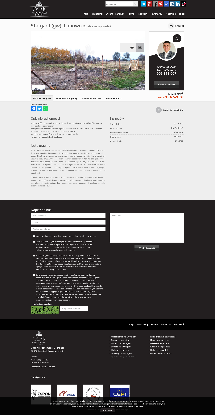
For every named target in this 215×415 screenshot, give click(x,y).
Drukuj (132, 47)
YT (149, 4)
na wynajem (123, 336)
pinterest (160, 4)
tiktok (183, 4)
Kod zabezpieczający (42, 304)
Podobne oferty (114, 98)
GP (166, 4)
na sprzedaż (163, 336)
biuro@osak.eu (41, 360)
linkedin (177, 4)
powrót (179, 25)
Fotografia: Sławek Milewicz (43, 367)
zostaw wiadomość (166, 84)
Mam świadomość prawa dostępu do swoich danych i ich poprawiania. (64, 236)
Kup (86, 13)
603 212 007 (166, 73)
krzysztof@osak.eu (166, 70)
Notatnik (171, 13)
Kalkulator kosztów (91, 98)
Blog (182, 13)
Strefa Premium (115, 13)
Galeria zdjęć (140, 47)
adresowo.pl (131, 356)
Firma (131, 13)
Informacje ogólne (42, 98)
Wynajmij (97, 13)
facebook (155, 4)
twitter (143, 4)
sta (172, 4)
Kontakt (142, 13)
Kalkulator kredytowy (66, 98)
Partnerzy (156, 13)
